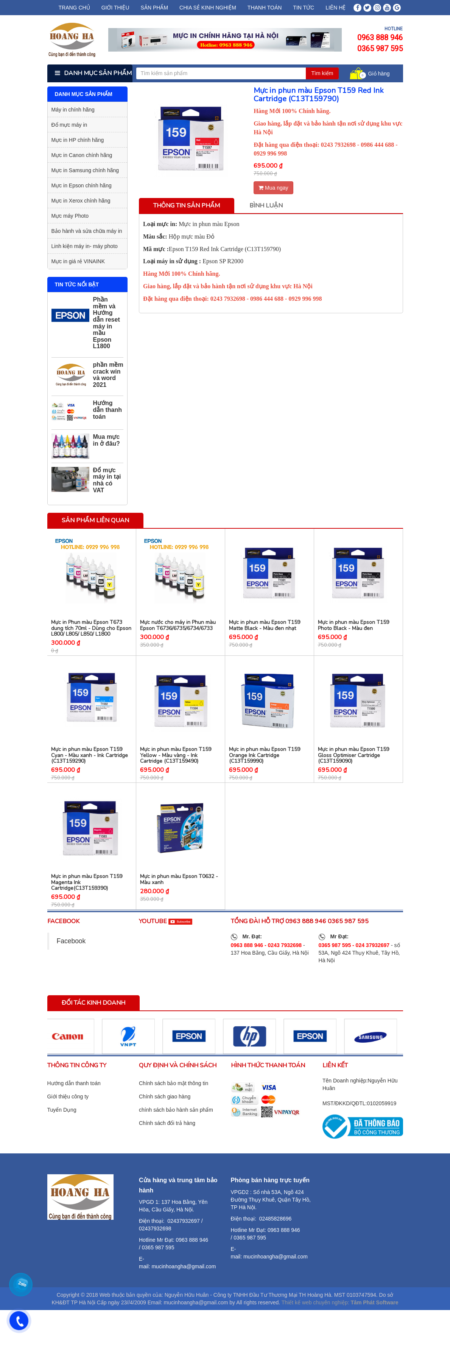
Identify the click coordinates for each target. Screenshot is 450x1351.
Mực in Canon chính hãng (81, 155)
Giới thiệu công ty (68, 1111)
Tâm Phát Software (375, 1317)
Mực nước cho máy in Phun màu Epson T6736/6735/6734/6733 (178, 630)
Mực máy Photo (70, 216)
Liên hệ (335, 8)
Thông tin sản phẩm (186, 205)
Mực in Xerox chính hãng (81, 201)
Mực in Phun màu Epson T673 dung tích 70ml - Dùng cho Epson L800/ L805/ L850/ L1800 (91, 633)
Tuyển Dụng (61, 1124)
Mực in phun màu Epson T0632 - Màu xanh (179, 894)
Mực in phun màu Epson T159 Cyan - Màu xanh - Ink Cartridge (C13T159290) (89, 765)
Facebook (71, 956)
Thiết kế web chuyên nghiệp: (315, 1317)
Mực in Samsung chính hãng (85, 170)
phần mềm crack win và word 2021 (108, 374)
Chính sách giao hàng (164, 1111)
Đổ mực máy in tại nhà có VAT (107, 480)
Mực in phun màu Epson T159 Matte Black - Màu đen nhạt (264, 630)
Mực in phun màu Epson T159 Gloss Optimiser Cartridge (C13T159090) (353, 765)
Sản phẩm (154, 8)
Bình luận (266, 205)
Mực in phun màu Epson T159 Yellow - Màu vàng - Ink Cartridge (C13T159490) (175, 765)
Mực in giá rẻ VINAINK (78, 261)
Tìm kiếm (322, 73)
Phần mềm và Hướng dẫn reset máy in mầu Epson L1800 (106, 322)
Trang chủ (74, 8)
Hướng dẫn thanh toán (107, 409)
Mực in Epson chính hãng (81, 185)
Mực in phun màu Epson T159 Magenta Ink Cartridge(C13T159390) (86, 897)
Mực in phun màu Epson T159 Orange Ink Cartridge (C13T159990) (264, 765)
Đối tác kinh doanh (93, 1017)
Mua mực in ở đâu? (106, 440)
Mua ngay (273, 188)
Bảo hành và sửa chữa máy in (86, 231)
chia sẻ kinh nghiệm (207, 8)
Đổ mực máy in (69, 125)
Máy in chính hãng (73, 110)
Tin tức (303, 8)
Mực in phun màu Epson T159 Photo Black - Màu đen (353, 630)
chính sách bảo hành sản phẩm (176, 1124)
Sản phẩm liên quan (95, 520)
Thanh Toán (265, 8)
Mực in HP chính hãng (77, 140)
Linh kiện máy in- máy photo (84, 246)
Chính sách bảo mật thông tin (173, 1098)
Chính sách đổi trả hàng (167, 1137)
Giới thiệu (115, 8)
